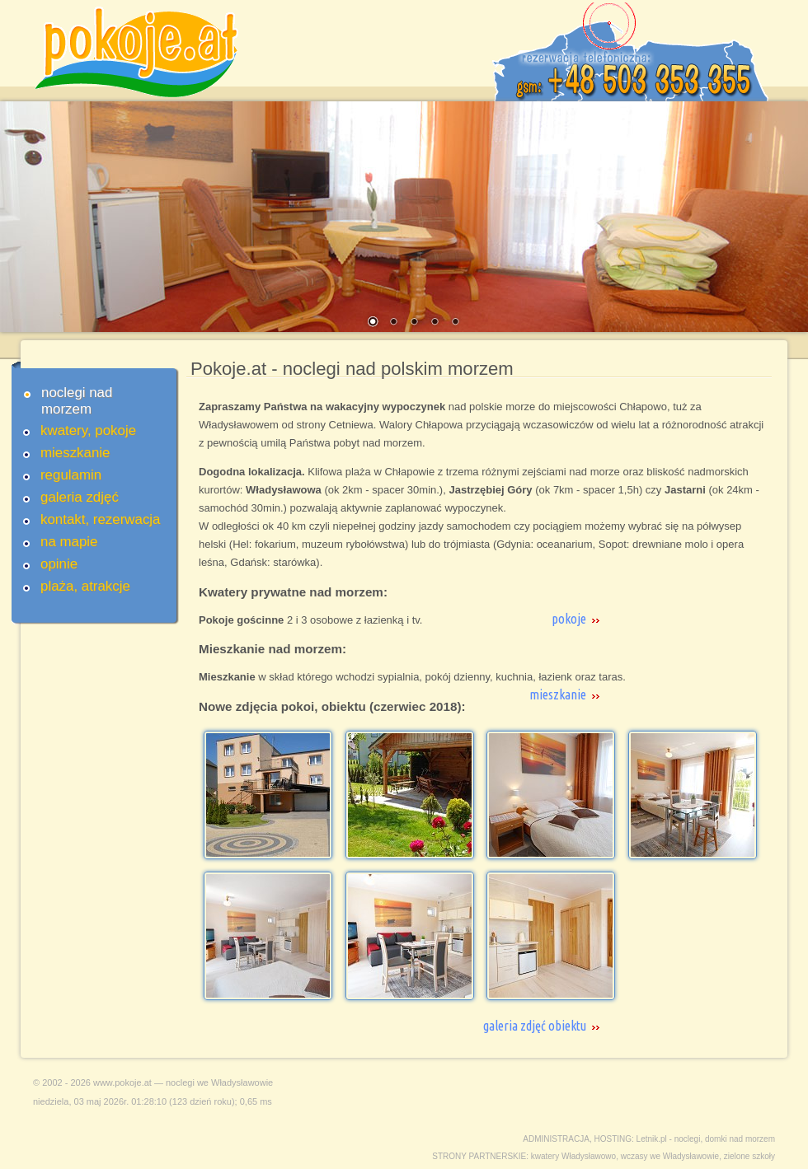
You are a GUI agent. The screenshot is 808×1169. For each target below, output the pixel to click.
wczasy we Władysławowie (670, 1156)
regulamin (70, 475)
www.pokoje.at (122, 1082)
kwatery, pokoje (88, 430)
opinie (59, 564)
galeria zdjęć (79, 497)
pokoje (569, 618)
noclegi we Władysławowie (219, 1082)
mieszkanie (75, 453)
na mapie (68, 541)
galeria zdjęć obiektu (534, 1025)
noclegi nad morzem (76, 401)
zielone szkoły (749, 1156)
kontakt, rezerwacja (100, 519)
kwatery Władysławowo (573, 1156)
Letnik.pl (652, 1138)
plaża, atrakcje (85, 586)
